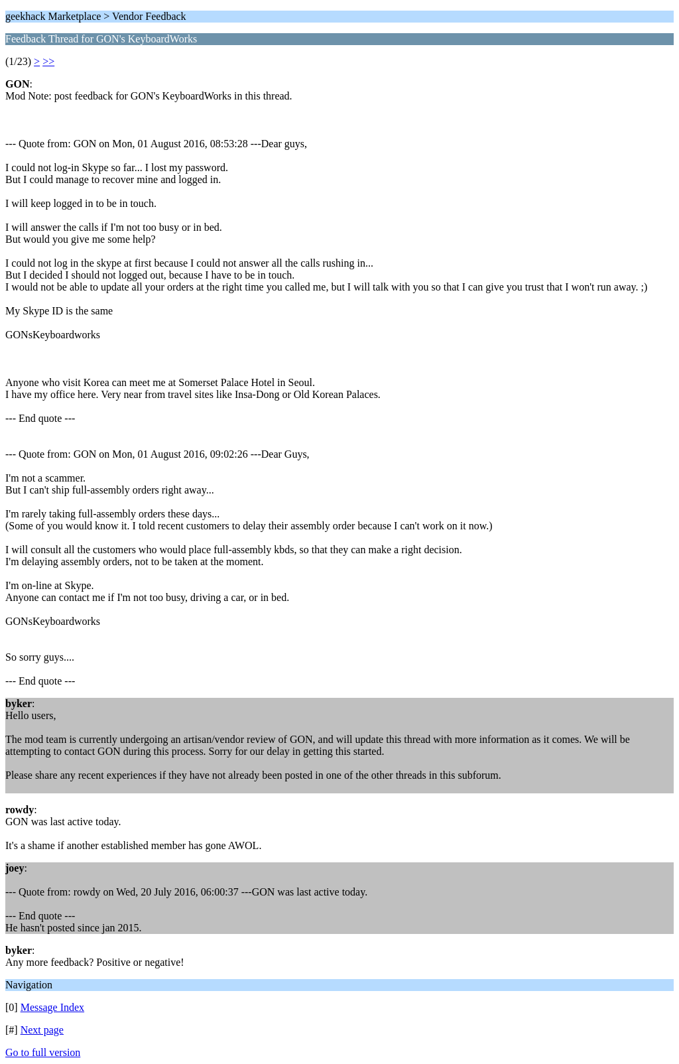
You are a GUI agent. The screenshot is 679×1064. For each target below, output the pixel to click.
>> (48, 61)
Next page (42, 1029)
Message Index (52, 1007)
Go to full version (42, 1052)
